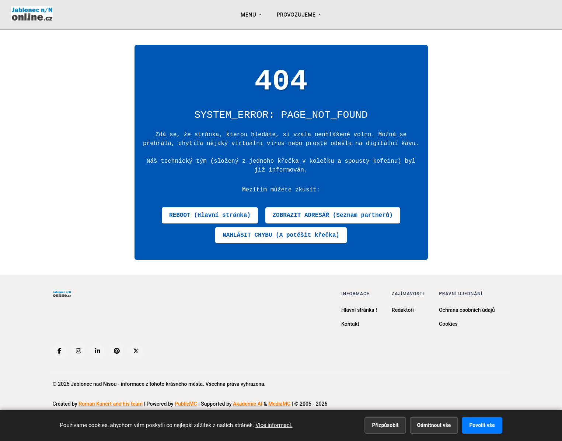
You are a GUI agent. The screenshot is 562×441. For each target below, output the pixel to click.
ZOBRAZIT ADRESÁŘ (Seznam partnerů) (333, 215)
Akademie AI (247, 404)
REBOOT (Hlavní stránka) (210, 215)
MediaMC (279, 404)
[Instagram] (78, 350)
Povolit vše (482, 425)
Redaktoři (403, 310)
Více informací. (273, 425)
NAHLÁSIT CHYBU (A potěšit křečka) (281, 235)
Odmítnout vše (434, 425)
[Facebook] (59, 350)
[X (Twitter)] (136, 350)
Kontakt (350, 324)
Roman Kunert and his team (110, 404)
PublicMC (186, 404)
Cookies (448, 324)
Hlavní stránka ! (359, 310)
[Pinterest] (116, 350)
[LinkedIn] (97, 350)
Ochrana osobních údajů (467, 310)
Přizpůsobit (385, 425)
